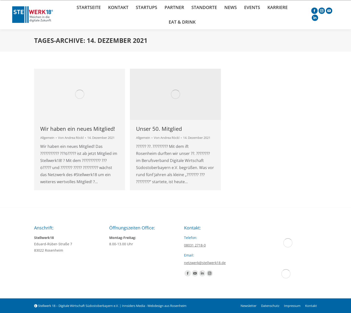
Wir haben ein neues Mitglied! (77, 128)
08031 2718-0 (195, 245)
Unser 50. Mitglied (159, 128)
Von (71, 137)
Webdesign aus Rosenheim (166, 306)
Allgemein (47, 137)
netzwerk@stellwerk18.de (205, 262)
